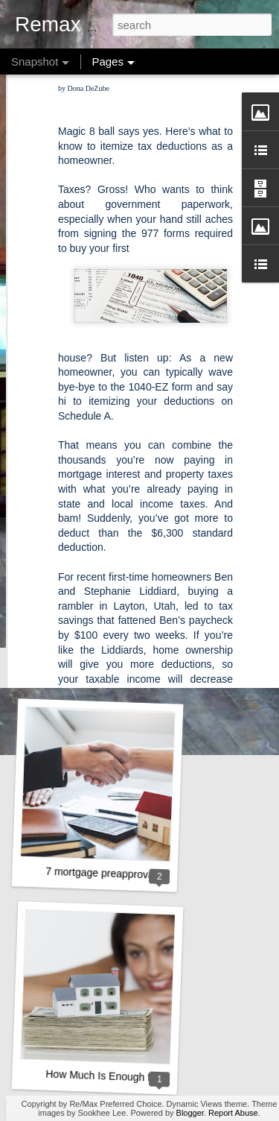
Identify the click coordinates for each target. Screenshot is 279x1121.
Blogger (190, 1112)
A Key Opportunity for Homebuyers (126, 469)
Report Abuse (233, 1112)
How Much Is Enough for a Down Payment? (146, 1077)
